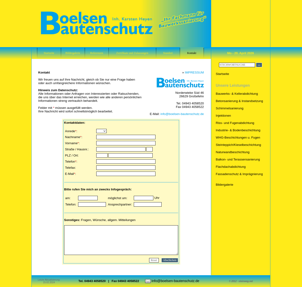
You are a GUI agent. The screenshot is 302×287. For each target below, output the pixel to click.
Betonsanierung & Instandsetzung (239, 101)
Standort (168, 53)
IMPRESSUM (194, 72)
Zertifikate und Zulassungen (132, 53)
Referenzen (96, 53)
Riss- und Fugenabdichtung (235, 123)
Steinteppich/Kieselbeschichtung (238, 145)
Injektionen (223, 115)
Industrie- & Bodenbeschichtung (238, 130)
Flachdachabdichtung (231, 166)
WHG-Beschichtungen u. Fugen (238, 137)
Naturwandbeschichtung (233, 152)
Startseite (49, 53)
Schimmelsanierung (229, 108)
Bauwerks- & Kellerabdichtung (237, 93)
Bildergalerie (72, 53)
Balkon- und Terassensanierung (238, 159)
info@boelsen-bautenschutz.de (182, 114)
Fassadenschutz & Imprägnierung (239, 174)
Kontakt (191, 53)
